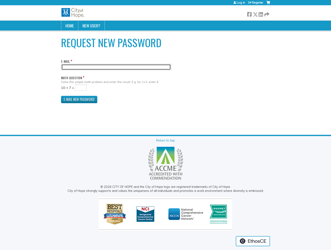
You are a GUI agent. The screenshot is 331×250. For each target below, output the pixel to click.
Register (257, 2)
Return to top (165, 140)
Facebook (249, 13)
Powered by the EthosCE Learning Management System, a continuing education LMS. (253, 241)
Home (69, 26)
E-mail (65, 61)
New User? (91, 26)
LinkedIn (261, 13)
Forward (266, 13)
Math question (71, 78)
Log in (241, 2)
